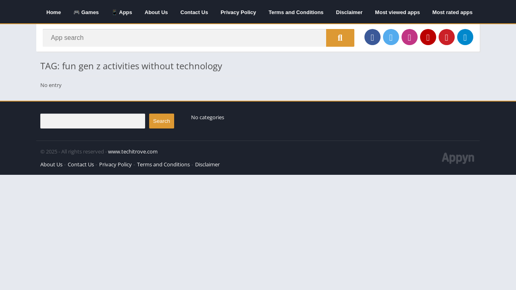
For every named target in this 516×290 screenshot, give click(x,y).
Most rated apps (453, 12)
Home (53, 12)
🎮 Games (86, 12)
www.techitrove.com (133, 153)
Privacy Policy (238, 12)
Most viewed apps (397, 12)
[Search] (198, 39)
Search (161, 123)
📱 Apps (121, 12)
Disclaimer (349, 12)
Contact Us (194, 12)
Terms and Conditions (295, 12)
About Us (156, 12)
